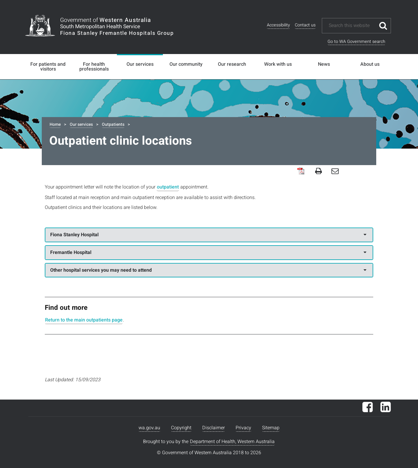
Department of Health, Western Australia (232, 441)
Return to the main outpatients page (84, 320)
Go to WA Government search (356, 41)
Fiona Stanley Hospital (208, 234)
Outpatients (113, 124)
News (324, 64)
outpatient (168, 187)
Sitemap (270, 427)
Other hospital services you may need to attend (208, 270)
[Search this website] (352, 25)
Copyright (181, 427)
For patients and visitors (48, 67)
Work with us (278, 64)
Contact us (305, 25)
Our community (186, 64)
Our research (232, 64)
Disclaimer (213, 427)
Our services (140, 64)
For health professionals (94, 67)
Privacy (243, 427)
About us (370, 64)
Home (55, 124)
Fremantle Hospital (208, 252)
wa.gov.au (149, 427)
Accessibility (278, 25)
